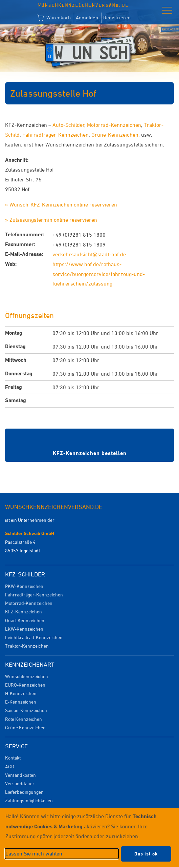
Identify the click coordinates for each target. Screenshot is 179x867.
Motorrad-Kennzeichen (114, 125)
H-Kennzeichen (21, 693)
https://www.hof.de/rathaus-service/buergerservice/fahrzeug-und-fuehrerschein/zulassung (98, 274)
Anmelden (87, 17)
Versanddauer (20, 783)
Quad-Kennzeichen (24, 620)
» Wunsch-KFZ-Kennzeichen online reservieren (61, 204)
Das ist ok (146, 853)
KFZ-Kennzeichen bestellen (90, 453)
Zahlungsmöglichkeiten (29, 800)
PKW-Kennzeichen (24, 586)
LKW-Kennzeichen (24, 629)
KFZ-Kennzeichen (23, 611)
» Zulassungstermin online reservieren (51, 220)
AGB (9, 766)
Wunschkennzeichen (26, 676)
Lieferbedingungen (24, 792)
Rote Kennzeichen (23, 719)
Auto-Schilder (68, 125)
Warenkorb (54, 18)
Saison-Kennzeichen (26, 710)
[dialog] (89, 837)
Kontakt (13, 758)
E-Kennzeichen (20, 702)
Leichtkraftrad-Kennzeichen (34, 637)
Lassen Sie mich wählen (33, 853)
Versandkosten (20, 775)
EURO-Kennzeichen (25, 685)
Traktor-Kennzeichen (27, 646)
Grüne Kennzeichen (25, 727)
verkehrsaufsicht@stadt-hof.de (89, 254)
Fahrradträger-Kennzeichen (55, 135)
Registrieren (117, 17)
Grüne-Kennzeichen (114, 135)
